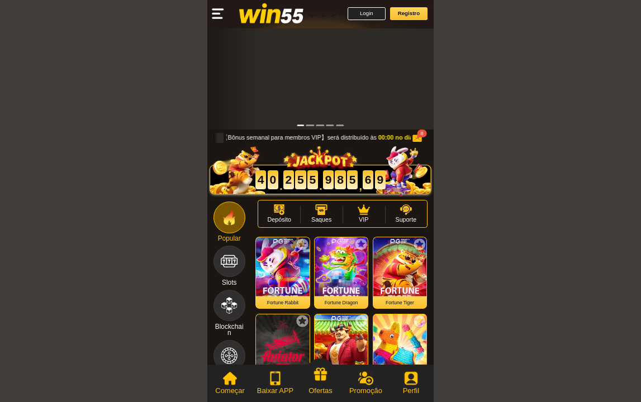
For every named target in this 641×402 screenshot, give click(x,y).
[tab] (230, 383)
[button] (366, 13)
